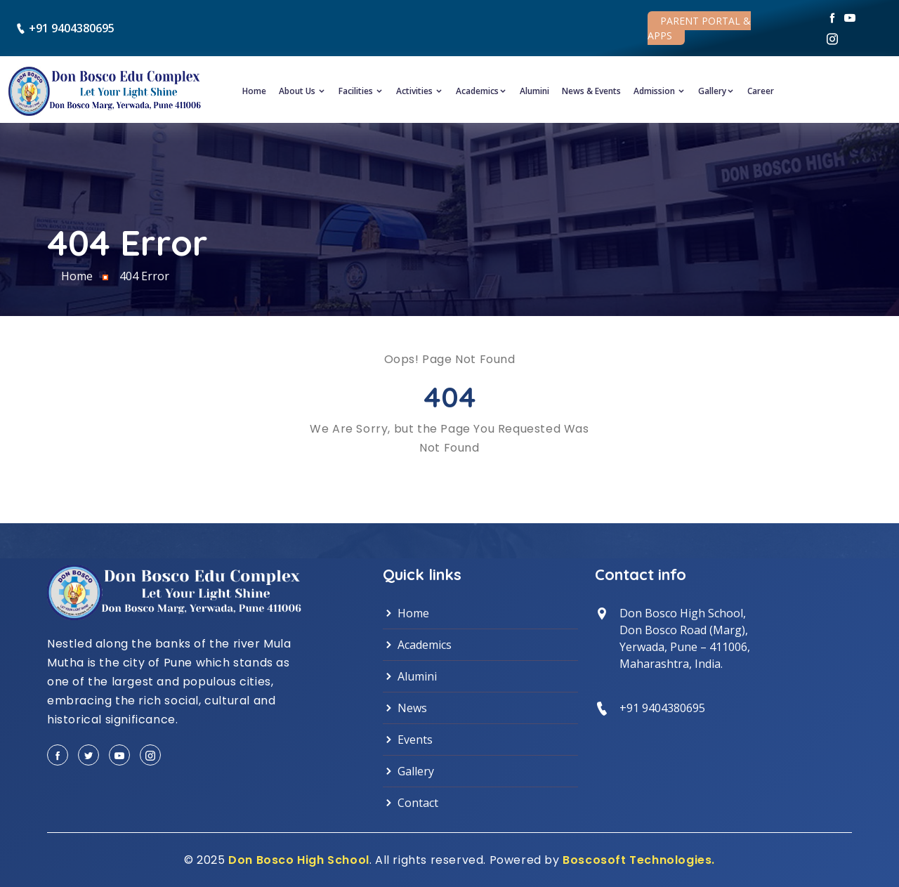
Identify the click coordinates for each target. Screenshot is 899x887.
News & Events (591, 91)
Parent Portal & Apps (699, 28)
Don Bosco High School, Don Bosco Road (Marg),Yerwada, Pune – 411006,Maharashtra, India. (684, 638)
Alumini (534, 91)
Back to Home (450, 479)
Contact (410, 802)
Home (254, 91)
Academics (481, 91)
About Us (302, 91)
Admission (659, 91)
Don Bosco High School (298, 860)
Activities (419, 91)
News (405, 708)
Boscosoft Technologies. (639, 860)
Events (408, 739)
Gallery (716, 91)
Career (760, 91)
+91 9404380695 (71, 28)
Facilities (361, 91)
